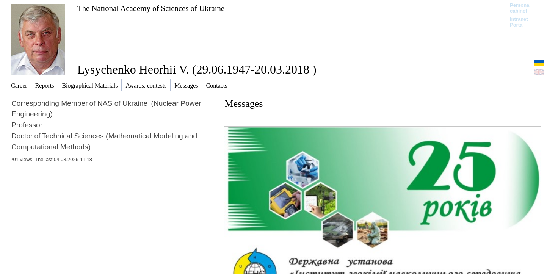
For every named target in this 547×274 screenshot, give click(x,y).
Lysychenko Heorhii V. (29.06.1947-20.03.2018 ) (197, 69)
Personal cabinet (520, 8)
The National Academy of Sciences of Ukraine (150, 8)
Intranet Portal (519, 22)
